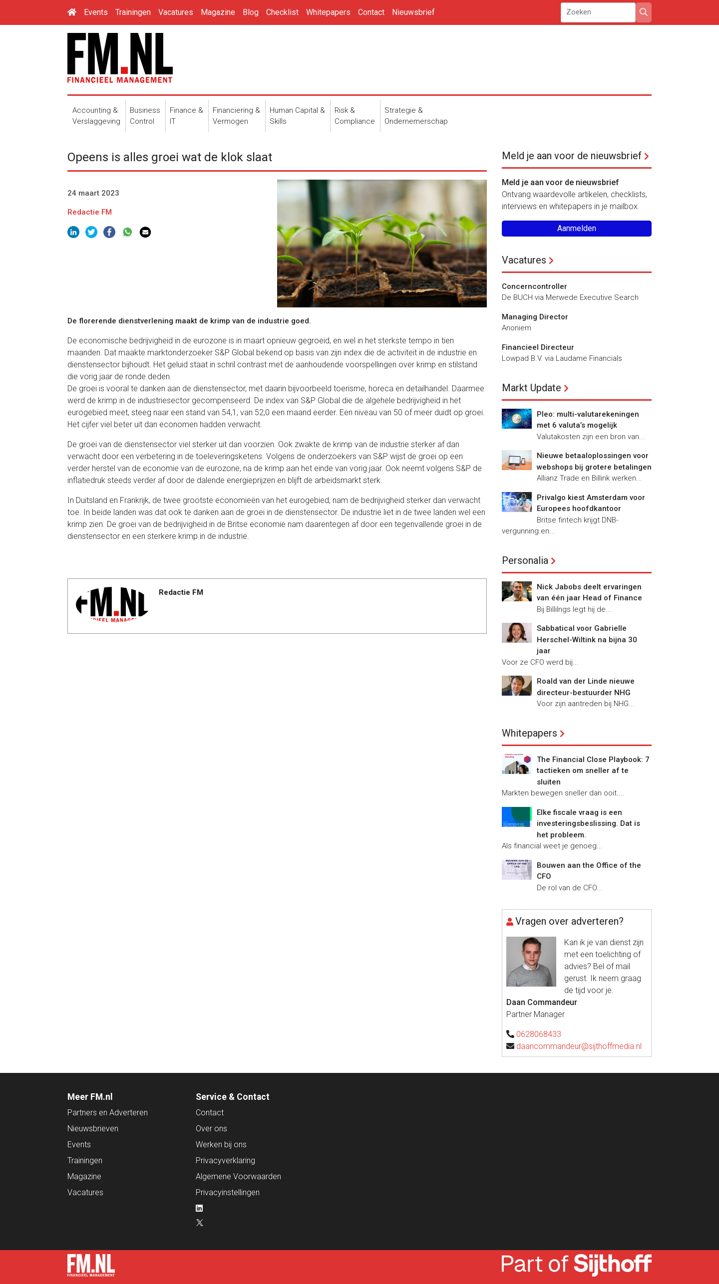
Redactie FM (89, 212)
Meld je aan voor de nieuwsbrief (572, 156)
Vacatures (175, 12)
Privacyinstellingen (228, 1192)
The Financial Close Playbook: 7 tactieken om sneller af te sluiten (593, 770)
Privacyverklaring (225, 1160)
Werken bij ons (221, 1144)
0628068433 (538, 1034)
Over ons (211, 1128)
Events (96, 12)
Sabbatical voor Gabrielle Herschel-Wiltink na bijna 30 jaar (587, 639)
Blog (251, 12)
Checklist (282, 12)
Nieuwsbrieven (92, 1128)
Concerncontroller (534, 286)
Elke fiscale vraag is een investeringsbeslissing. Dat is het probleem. (588, 823)
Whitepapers (328, 12)
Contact (371, 12)
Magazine (218, 12)
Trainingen (133, 12)
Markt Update (531, 388)
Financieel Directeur (538, 347)
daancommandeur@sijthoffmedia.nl (579, 1046)
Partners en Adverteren (107, 1112)
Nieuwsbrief (413, 12)
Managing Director (535, 316)
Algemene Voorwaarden (238, 1176)
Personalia (525, 560)
